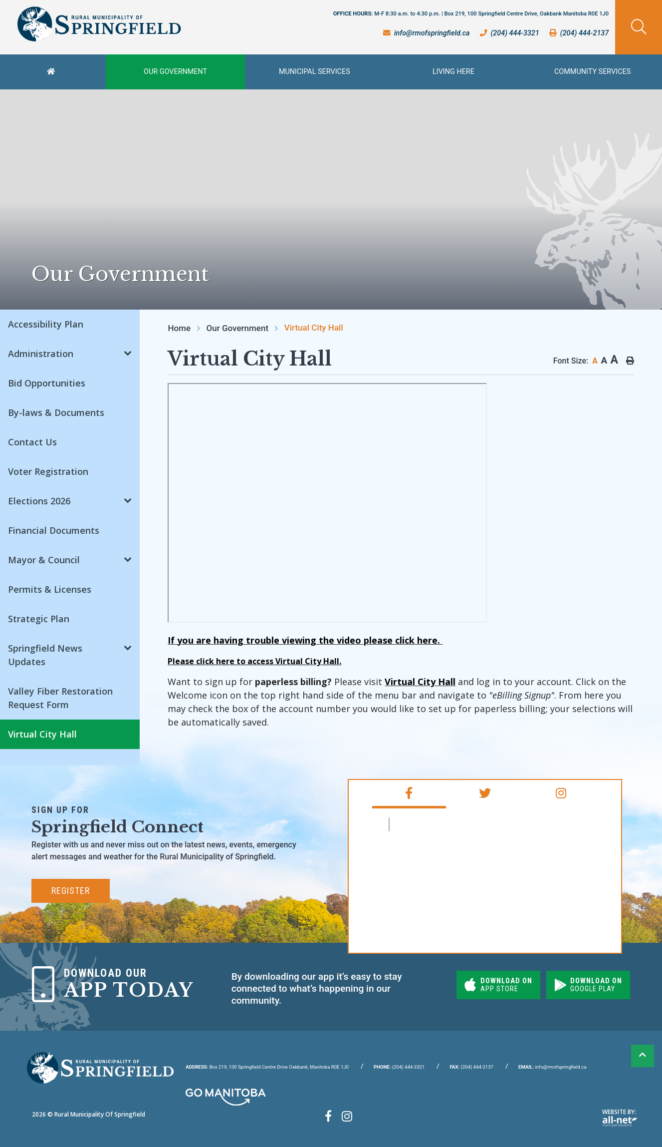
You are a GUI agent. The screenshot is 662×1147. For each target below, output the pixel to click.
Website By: (620, 1117)
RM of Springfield (436, 824)
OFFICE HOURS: (471, 13)
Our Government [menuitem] (175, 71)
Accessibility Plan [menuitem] (45, 324)
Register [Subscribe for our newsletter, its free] (70, 890)
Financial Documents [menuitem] (53, 530)
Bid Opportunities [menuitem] (46, 383)
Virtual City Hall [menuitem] (42, 734)
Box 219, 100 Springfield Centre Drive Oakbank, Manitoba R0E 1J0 (267, 1067)
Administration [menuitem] (40, 354)
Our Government (237, 328)
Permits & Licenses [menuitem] (49, 589)
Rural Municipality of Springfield (99, 24)
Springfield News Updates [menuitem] (45, 655)
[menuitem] (53, 71)
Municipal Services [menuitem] (314, 71)
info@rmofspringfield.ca (552, 1067)
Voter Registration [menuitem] (48, 471)
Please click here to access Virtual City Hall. (254, 661)
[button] (128, 352)
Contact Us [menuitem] (32, 442)
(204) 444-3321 (399, 1067)
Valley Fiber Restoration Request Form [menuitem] (60, 698)
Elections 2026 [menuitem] (39, 501)
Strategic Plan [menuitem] (38, 619)
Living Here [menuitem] (453, 71)
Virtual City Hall (313, 328)
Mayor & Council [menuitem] (44, 560)
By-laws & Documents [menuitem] (56, 412)
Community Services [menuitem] (592, 71)
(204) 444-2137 (471, 1067)
